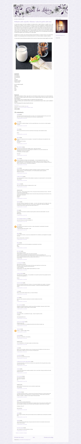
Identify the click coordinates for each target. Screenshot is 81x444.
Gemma (18, 201)
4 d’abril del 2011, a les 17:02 (22, 215)
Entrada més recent (19, 437)
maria (18, 297)
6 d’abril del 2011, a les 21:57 (22, 430)
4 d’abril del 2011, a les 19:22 (22, 247)
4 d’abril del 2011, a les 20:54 (22, 279)
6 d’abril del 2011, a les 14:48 (22, 388)
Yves (18, 121)
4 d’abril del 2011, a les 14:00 (22, 134)
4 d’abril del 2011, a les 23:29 (22, 318)
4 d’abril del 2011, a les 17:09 (22, 221)
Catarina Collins (20, 273)
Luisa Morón (19, 355)
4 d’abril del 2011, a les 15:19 (22, 173)
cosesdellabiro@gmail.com (60, 35)
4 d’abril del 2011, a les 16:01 (22, 198)
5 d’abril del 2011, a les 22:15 (22, 372)
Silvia (18, 129)
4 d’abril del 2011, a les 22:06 (22, 287)
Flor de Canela (19, 376)
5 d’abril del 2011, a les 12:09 (22, 344)
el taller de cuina (20, 176)
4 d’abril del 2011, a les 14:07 (22, 143)
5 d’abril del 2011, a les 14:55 (22, 358)
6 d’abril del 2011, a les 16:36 (22, 409)
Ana (17, 291)
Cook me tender (20, 282)
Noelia (18, 312)
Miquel (18, 242)
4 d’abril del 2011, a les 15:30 (22, 180)
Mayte (18, 233)
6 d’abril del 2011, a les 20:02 (22, 424)
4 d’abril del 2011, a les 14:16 (22, 155)
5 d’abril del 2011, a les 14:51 (22, 351)
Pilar (18, 210)
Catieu (18, 168)
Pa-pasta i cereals (30, 107)
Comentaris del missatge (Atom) (25, 439)
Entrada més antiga (48, 437)
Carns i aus (20, 107)
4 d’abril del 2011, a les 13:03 (22, 118)
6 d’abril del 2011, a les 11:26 (22, 381)
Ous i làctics (24, 107)
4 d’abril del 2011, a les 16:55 (22, 206)
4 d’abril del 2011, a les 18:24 (22, 239)
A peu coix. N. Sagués (21, 321)
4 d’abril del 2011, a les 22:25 (22, 301)
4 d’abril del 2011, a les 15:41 (22, 186)
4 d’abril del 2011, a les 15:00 (22, 164)
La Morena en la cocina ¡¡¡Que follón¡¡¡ (24, 361)
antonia (18, 420)
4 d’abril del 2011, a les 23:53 (22, 325)
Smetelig (18, 335)
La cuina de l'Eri (20, 262)
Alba (18, 400)
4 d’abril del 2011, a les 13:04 (22, 125)
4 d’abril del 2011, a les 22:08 (22, 294)
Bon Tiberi (19, 251)
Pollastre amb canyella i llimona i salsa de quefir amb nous (32, 22)
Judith (18, 114)
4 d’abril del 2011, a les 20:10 (22, 259)
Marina (18, 137)
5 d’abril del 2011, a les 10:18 (22, 338)
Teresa (18, 158)
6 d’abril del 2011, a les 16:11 (22, 397)
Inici (34, 437)
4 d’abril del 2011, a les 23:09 (22, 308)
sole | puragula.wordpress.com (22, 218)
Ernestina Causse (20, 427)
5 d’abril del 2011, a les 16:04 (22, 365)
